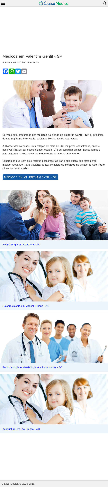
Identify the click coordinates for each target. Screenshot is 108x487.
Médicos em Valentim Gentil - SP (30, 177)
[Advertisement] (54, 29)
